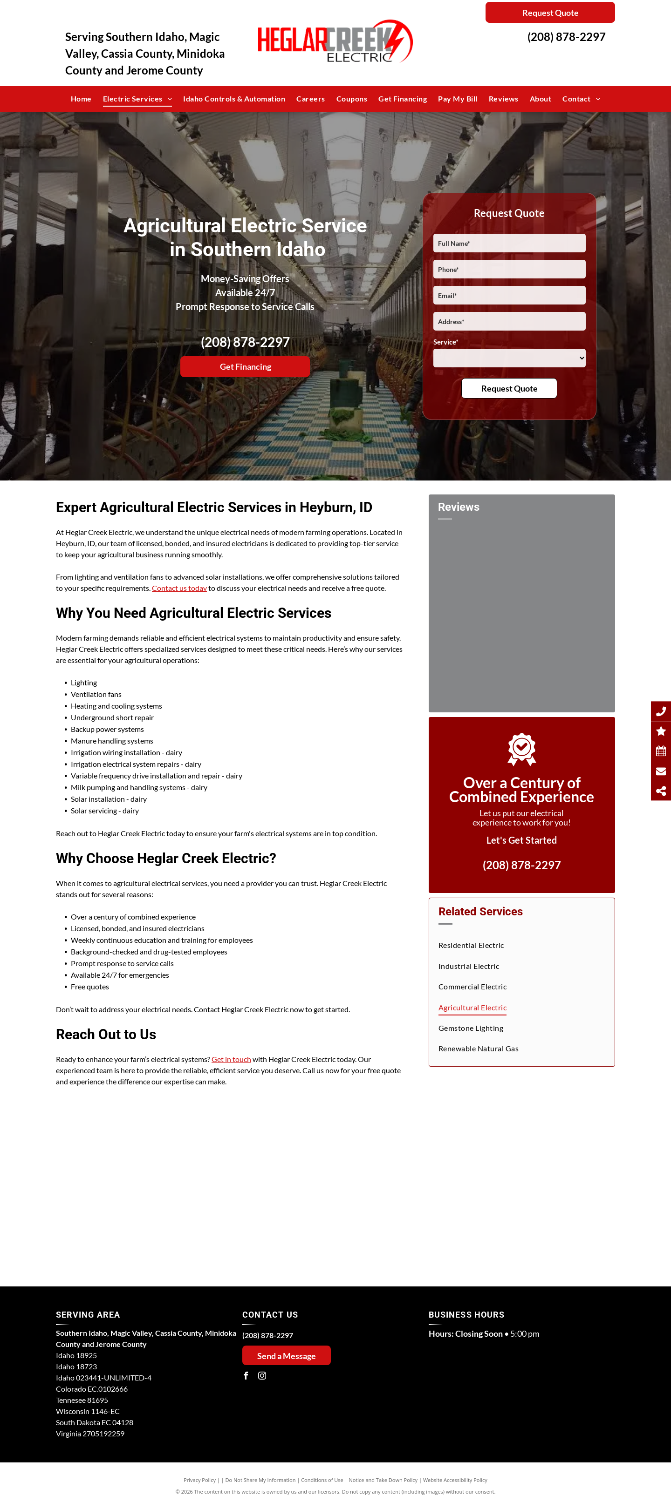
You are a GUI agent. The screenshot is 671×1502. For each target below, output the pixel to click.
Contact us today (179, 587)
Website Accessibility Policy (455, 1479)
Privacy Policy (200, 1479)
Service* (446, 342)
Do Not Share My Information (261, 1479)
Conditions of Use (322, 1479)
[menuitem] (81, 99)
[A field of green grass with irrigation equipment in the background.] (318, 1180)
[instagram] (262, 1377)
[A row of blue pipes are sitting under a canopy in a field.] (143, 1180)
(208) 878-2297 (566, 36)
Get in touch (231, 1059)
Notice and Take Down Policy (383, 1479)
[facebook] (246, 1377)
